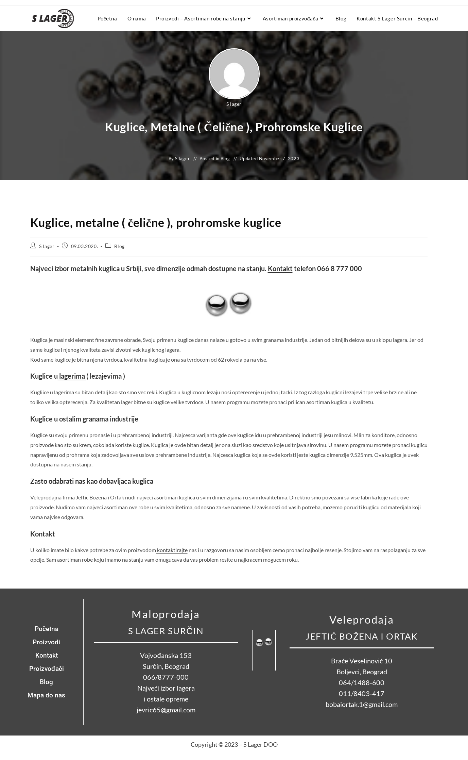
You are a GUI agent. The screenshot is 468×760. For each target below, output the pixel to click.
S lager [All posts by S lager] (234, 104)
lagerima (72, 376)
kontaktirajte (172, 550)
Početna (46, 629)
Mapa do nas (46, 695)
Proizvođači (46, 669)
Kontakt (280, 268)
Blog (225, 158)
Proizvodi (46, 642)
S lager (46, 246)
